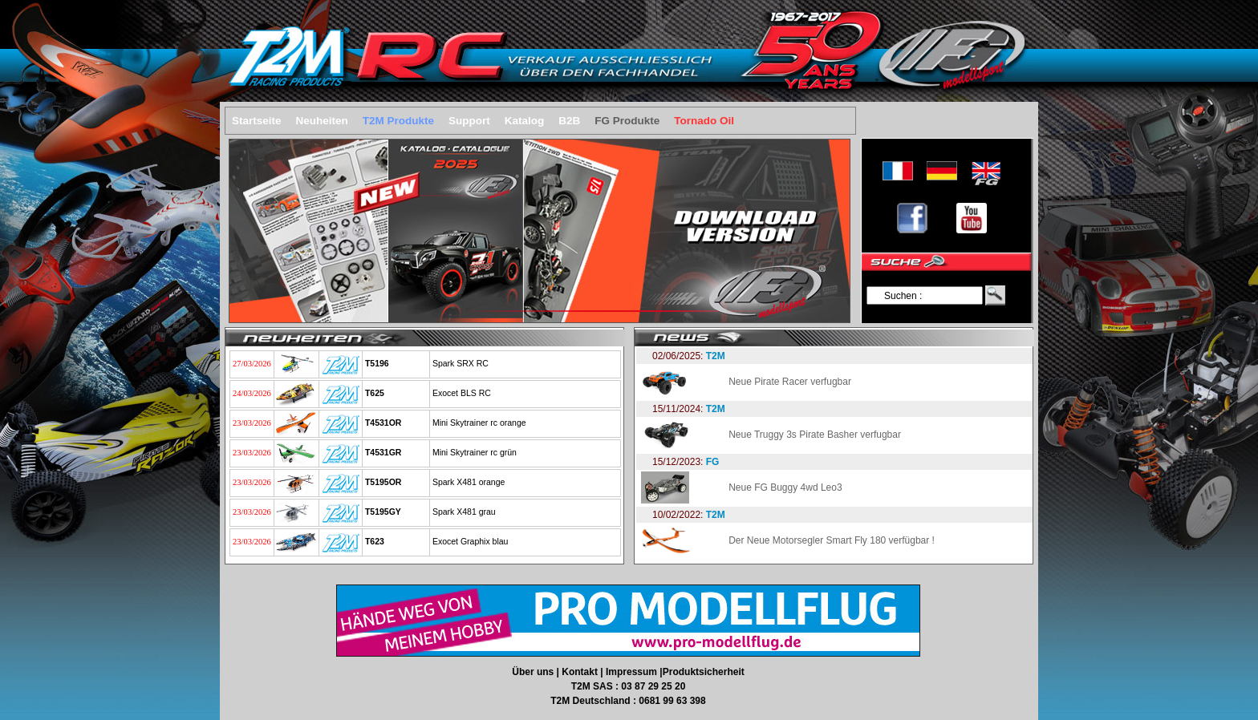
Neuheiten (322, 121)
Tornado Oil (704, 121)
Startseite (257, 121)
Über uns (534, 672)
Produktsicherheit (704, 672)
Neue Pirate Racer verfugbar (789, 381)
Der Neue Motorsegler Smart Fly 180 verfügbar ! (831, 540)
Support (469, 121)
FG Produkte (627, 121)
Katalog (525, 121)
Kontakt (581, 672)
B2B (569, 121)
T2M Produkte (398, 121)
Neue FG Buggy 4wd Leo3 (785, 487)
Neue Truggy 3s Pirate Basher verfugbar (814, 434)
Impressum (632, 672)
